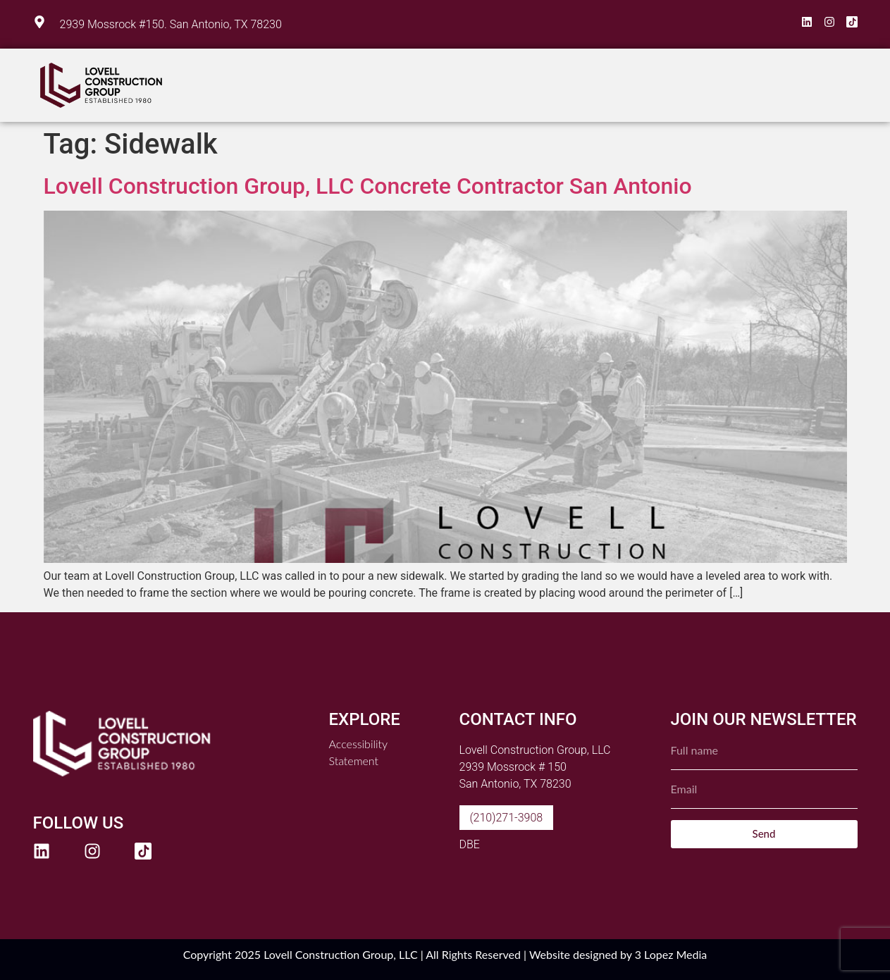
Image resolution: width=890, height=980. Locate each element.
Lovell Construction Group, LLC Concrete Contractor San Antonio (368, 186)
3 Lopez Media (671, 954)
